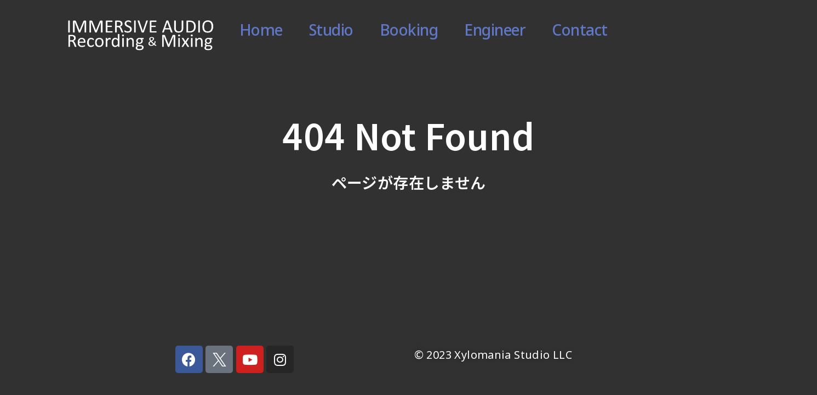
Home (261, 34)
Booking (409, 34)
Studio (331, 34)
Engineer (494, 34)
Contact (580, 34)
